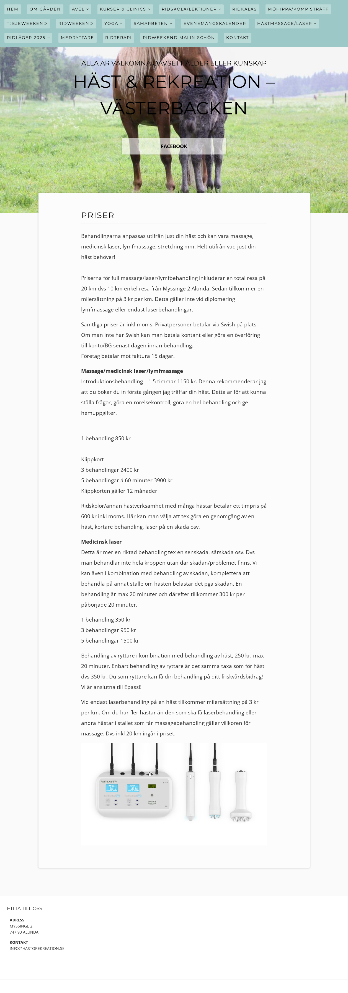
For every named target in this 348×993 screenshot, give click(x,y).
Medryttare (77, 37)
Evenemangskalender (215, 23)
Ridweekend (75, 23)
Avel (78, 9)
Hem (13, 9)
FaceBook (174, 146)
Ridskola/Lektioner (189, 9)
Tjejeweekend (27, 23)
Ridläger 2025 (26, 37)
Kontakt (237, 37)
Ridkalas (244, 9)
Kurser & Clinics (123, 9)
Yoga (111, 23)
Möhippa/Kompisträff (298, 9)
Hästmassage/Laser (284, 23)
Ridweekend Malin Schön (179, 37)
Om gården (45, 9)
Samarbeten (151, 23)
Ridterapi (118, 37)
